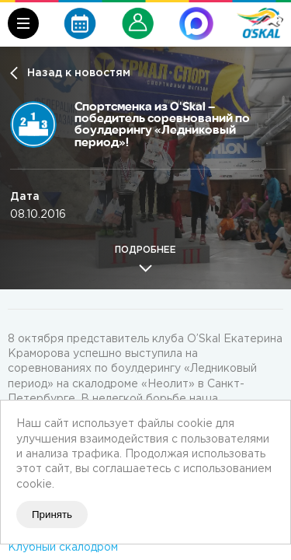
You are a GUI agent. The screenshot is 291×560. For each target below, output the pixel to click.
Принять (52, 514)
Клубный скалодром (63, 547)
